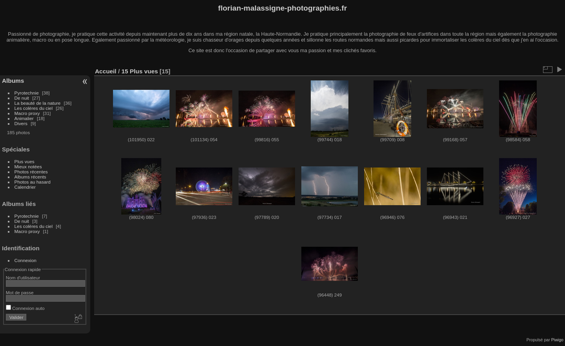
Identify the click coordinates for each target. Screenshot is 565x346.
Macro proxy (27, 113)
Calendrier (25, 186)
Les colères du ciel (34, 108)
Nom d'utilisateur (23, 277)
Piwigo (557, 339)
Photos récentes (31, 171)
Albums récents (30, 176)
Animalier (24, 118)
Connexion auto (25, 308)
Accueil (106, 71)
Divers (21, 123)
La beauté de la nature (38, 103)
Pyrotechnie (27, 92)
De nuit (22, 97)
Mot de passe (20, 292)
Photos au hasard (33, 181)
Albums (13, 80)
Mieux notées (28, 166)
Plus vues (25, 161)
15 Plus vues (139, 71)
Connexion (25, 260)
